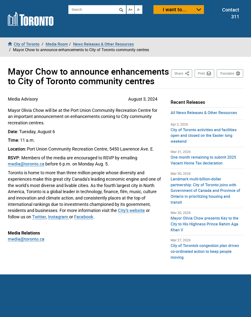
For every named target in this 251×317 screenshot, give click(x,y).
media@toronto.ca (26, 239)
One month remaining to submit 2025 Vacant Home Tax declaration (203, 160)
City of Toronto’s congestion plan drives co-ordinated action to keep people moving (205, 251)
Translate (227, 73)
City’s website (131, 210)
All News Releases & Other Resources (204, 112)
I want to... (174, 9)
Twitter (39, 217)
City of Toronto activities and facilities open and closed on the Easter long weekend (204, 135)
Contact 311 (230, 13)
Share (183, 73)
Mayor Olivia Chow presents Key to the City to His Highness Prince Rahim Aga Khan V (204, 224)
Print (201, 73)
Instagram (58, 217)
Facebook (83, 217)
